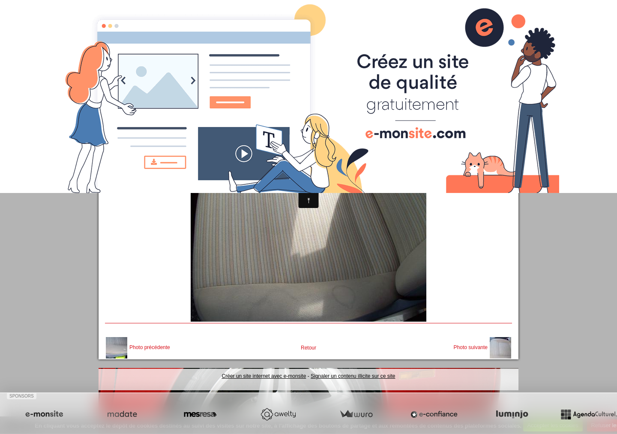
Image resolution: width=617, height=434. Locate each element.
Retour (308, 348)
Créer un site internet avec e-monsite (264, 376)
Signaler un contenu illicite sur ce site (353, 376)
